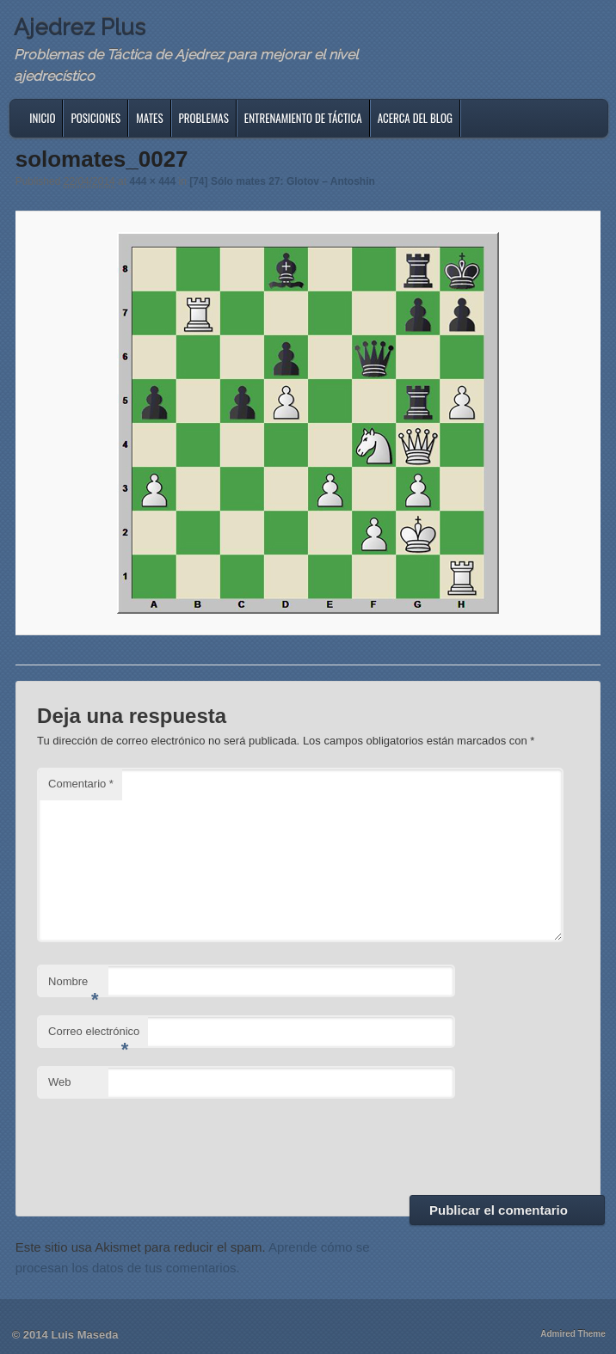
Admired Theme (573, 1334)
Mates (149, 117)
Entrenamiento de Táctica (303, 117)
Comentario (81, 783)
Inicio (42, 117)
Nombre (73, 986)
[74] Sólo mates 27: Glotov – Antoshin (282, 181)
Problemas (204, 117)
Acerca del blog (415, 117)
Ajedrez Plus (79, 27)
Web (59, 1081)
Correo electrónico (93, 1036)
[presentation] (168, 1144)
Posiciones (95, 117)
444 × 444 (152, 181)
